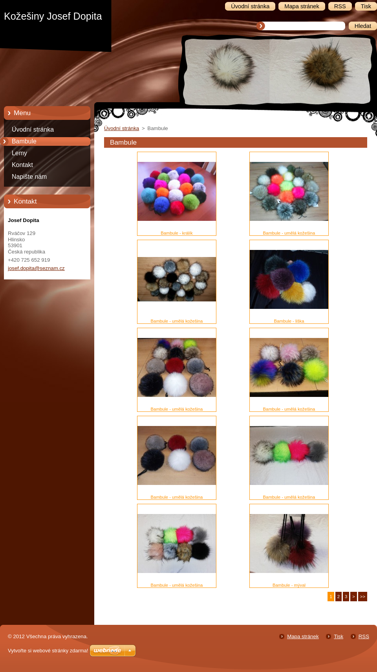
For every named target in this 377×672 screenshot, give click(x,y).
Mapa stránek (302, 636)
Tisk (338, 636)
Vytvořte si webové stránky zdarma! (48, 651)
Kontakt (22, 165)
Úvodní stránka (33, 129)
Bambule (24, 141)
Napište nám (29, 176)
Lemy (19, 153)
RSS (364, 636)
